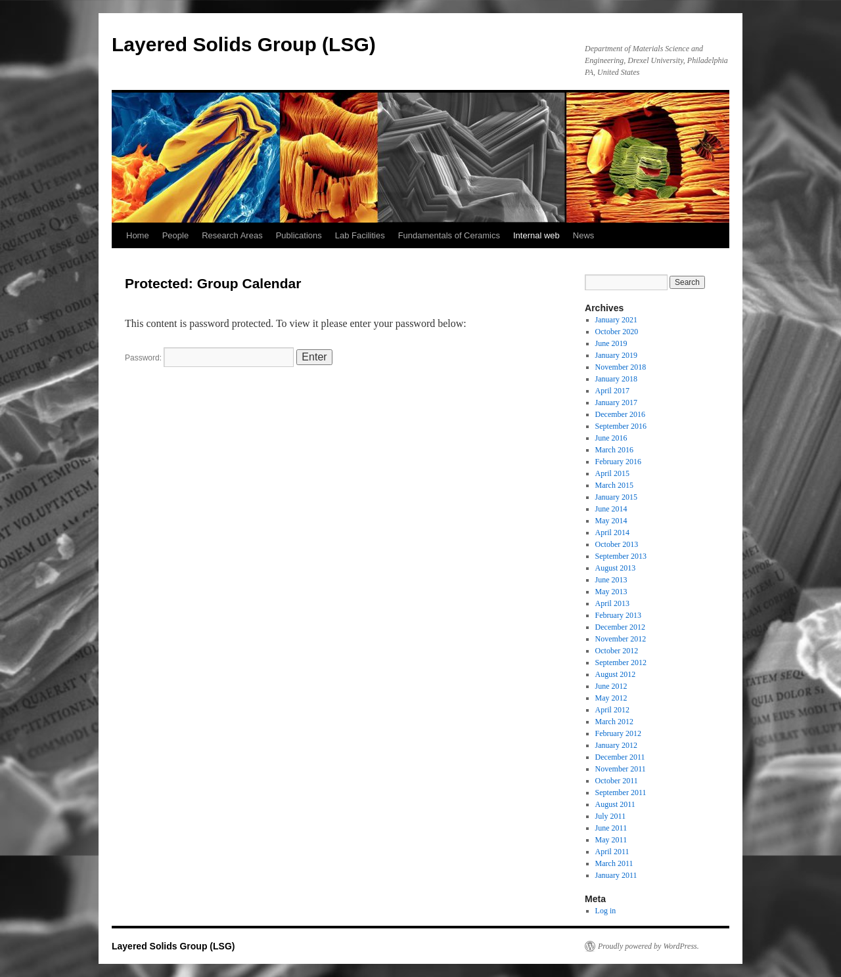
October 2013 (617, 544)
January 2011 (616, 875)
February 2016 (618, 461)
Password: (209, 357)
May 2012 (611, 698)
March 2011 (614, 863)
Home (137, 235)
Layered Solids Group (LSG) (244, 44)
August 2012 (615, 674)
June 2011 (611, 828)
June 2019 (611, 343)
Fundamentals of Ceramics (449, 235)
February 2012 (618, 733)
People (175, 235)
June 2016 (611, 438)
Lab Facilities (360, 235)
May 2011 (611, 839)
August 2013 (615, 568)
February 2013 (618, 615)
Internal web (536, 235)
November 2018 (621, 367)
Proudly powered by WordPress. (648, 946)
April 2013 (612, 603)
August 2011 (615, 804)
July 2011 (610, 816)
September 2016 (621, 426)
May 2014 (611, 520)
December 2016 (620, 414)
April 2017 (612, 390)
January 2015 (616, 497)
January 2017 (616, 402)
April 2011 (612, 851)
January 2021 (616, 319)
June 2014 (611, 508)
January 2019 (616, 355)
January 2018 (616, 378)
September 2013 (621, 556)
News (584, 235)
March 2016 (614, 449)
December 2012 (620, 627)
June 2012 (611, 686)
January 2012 (616, 745)
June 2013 (611, 579)
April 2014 (612, 532)
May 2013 (611, 591)
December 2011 (620, 757)
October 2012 (617, 650)
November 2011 (620, 768)
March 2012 (614, 721)
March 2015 (614, 485)
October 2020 (617, 331)
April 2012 (612, 709)
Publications (299, 235)
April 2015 (612, 473)
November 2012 (621, 638)
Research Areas (232, 235)
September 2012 (621, 662)
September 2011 (621, 792)
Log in (605, 910)
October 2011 (616, 780)
